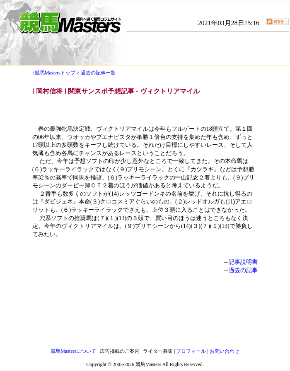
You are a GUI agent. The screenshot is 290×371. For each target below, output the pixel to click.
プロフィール (191, 351)
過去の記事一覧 (98, 73)
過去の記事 (243, 270)
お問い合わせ (224, 351)
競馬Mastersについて (74, 351)
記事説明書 (243, 262)
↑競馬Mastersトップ (53, 73)
